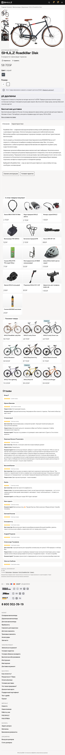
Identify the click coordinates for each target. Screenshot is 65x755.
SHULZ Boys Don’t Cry (30, 357)
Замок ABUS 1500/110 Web (12, 214)
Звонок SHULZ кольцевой (12, 285)
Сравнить (16, 60)
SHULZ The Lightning (10, 379)
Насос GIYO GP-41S (49, 239)
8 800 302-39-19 (13, 604)
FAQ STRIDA (6, 718)
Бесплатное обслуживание (11, 657)
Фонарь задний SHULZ (50, 214)
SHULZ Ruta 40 (28, 379)
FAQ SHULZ (5, 715)
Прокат (4, 699)
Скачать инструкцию (11, 174)
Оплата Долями (7, 680)
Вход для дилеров (8, 739)
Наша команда (6, 709)
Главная (3, 7)
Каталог (9, 7)
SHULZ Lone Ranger (49, 379)
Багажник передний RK (31, 239)
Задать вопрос (7, 726)
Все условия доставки (8, 117)
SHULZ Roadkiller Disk (24, 572)
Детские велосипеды (9, 622)
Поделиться (7, 60)
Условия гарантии (27, 174)
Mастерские (6, 663)
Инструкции (6, 660)
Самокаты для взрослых (10, 628)
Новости (4, 706)
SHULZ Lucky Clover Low (50, 335)
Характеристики (17, 124)
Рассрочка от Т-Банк (8, 677)
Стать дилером (7, 742)
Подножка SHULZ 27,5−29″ (32, 285)
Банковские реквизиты (9, 732)
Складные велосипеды (9, 615)
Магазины (5, 729)
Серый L (32, 572)
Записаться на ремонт (9, 648)
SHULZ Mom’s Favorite (50, 357)
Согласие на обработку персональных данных (36, 752)
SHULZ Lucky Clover (30, 335)
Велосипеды (17, 7)
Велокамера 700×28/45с (11, 239)
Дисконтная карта (8, 689)
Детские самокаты (8, 631)
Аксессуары (6, 637)
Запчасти (5, 640)
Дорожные (25, 7)
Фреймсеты (6, 625)
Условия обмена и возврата (11, 654)
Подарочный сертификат (10, 692)
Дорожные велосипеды (10, 619)
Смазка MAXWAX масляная (12, 309)
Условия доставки (8, 683)
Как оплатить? (7, 674)
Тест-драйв (5, 695)
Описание (6, 124)
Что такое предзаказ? (9, 686)
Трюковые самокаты (9, 634)
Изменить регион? (48, 90)
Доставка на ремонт (8, 666)
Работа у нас (6, 712)
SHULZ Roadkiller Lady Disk (12, 335)
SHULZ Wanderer (9, 357)
